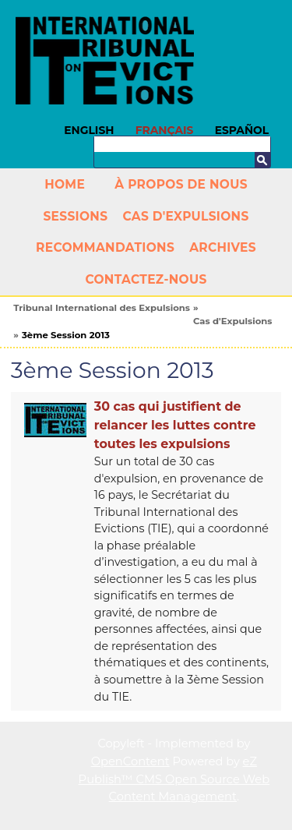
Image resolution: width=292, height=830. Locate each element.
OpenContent (130, 761)
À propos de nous (181, 184)
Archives (222, 247)
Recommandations (105, 247)
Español (242, 130)
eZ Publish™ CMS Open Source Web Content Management (174, 779)
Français (164, 130)
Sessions (75, 216)
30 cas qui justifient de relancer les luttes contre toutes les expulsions (175, 425)
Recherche (262, 160)
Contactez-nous (145, 279)
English (89, 130)
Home (64, 184)
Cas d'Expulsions (185, 216)
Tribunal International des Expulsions (101, 307)
